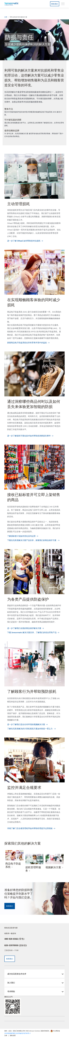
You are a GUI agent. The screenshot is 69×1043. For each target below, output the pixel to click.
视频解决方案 (53, 867)
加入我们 (11, 982)
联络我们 (54, 4)
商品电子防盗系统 (13, 865)
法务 (5, 1035)
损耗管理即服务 (33, 869)
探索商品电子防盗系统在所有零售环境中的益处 (27, 342)
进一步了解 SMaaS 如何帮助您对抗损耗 (23, 240)
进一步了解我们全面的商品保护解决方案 (24, 628)
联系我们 (9, 906)
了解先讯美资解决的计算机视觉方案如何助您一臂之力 (30, 728)
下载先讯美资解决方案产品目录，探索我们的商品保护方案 (32, 540)
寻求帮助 (11, 991)
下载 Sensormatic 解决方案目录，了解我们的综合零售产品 (32, 632)
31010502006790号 (10, 1033)
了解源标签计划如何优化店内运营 (21, 536)
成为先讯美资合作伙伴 (16, 974)
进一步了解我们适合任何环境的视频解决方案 (26, 724)
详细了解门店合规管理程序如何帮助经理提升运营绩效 (30, 828)
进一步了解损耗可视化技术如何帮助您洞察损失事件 (29, 435)
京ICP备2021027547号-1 (23, 1033)
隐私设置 (13, 1035)
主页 (5, 17)
